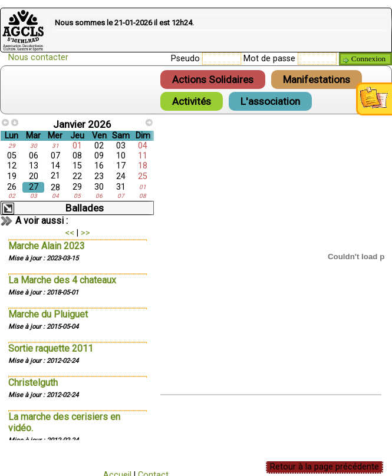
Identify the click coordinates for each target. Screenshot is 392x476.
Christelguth (33, 382)
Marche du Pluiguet (48, 314)
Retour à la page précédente (324, 467)
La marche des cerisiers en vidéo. (64, 422)
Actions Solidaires (212, 79)
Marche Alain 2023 (46, 246)
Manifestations (316, 79)
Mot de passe (269, 59)
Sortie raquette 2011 (50, 348)
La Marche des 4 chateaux (62, 280)
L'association (270, 101)
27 (33, 187)
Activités (191, 101)
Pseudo (185, 59)
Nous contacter (38, 57)
